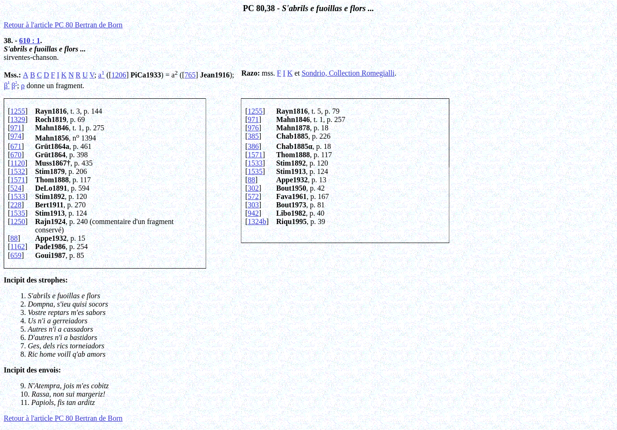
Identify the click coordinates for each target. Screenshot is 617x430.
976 (253, 128)
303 (253, 205)
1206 (118, 75)
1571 (255, 155)
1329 (17, 119)
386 (253, 146)
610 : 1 (29, 41)
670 (15, 155)
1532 (17, 171)
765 (189, 75)
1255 (17, 111)
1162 (17, 246)
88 (251, 180)
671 (15, 146)
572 (253, 196)
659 (15, 255)
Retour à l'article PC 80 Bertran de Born (63, 25)
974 (15, 136)
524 (15, 188)
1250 (17, 221)
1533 (255, 163)
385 (253, 136)
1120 (17, 163)
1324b (257, 221)
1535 (255, 171)
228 (15, 205)
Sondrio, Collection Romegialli (348, 73)
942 (253, 213)
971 (253, 119)
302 (253, 188)
